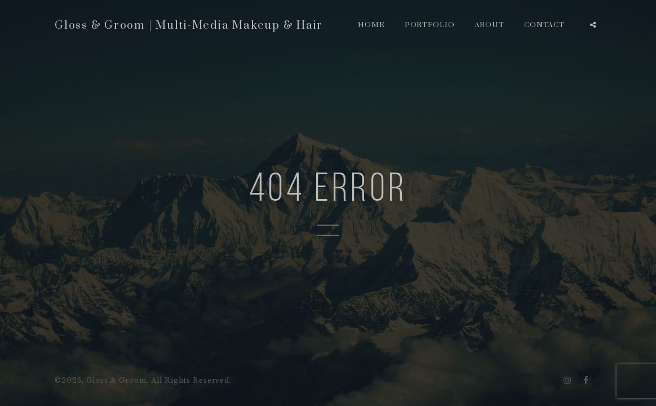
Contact (544, 24)
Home (371, 24)
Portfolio (430, 24)
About (490, 24)
